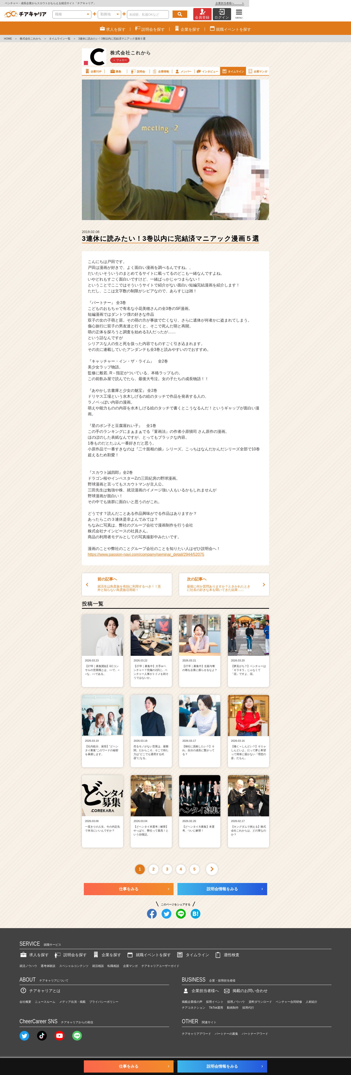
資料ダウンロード (260, 1002)
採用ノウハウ (236, 1002)
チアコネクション (193, 1007)
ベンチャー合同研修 (289, 1002)
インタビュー (207, 71)
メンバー (182, 71)
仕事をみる (128, 889)
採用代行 (248, 1007)
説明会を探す (70, 955)
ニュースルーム (45, 1002)
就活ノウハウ (28, 966)
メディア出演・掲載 (72, 1002)
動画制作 (233, 1007)
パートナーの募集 (226, 1033)
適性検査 (226, 955)
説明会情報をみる (222, 889)
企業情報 (160, 71)
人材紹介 (311, 1002)
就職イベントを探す (148, 955)
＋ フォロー (120, 60)
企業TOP (92, 71)
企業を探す (106, 955)
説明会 (138, 71)
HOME (8, 38)
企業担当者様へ (331, 3)
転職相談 (113, 966)
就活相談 (98, 966)
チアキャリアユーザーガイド (160, 966)
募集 (115, 71)
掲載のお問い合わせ (245, 990)
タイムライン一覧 (59, 38)
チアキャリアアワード (196, 1033)
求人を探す (34, 955)
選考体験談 (48, 966)
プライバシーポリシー (103, 1002)
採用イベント (215, 1002)
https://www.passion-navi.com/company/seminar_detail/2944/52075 (146, 554)
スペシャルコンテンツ (73, 966)
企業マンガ (257, 71)
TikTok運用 (216, 1007)
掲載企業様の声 (192, 1002)
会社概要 (25, 1002)
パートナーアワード (255, 1033)
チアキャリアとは (40, 990)
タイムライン (233, 71)
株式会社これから (30, 38)
